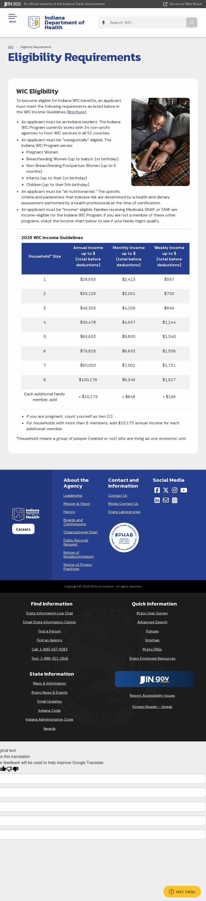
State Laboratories (124, 503)
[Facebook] (157, 481)
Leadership (73, 487)
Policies (152, 622)
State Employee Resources (152, 649)
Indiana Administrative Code (49, 710)
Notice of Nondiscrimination (79, 545)
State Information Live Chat (49, 604)
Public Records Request (76, 533)
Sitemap (152, 631)
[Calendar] (174, 491)
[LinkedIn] (157, 491)
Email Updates (49, 692)
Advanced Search (152, 613)
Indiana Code (49, 701)
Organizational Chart (81, 523)
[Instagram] (174, 481)
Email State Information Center (49, 613)
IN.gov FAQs (152, 640)
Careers (23, 520)
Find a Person (49, 622)
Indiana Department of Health (80, 18)
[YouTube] (183, 481)
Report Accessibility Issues (152, 687)
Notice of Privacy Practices (78, 558)
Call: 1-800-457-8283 (49, 640)
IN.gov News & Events (49, 683)
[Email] (166, 491)
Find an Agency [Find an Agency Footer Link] (49, 631)
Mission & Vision (77, 495)
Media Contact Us (123, 495)
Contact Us (117, 487)
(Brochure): (77, 103)
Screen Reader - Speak (152, 697)
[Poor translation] (12, 760)
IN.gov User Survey (152, 604)
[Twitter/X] (166, 481)
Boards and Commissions (75, 513)
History (69, 503)
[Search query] (173, 18)
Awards (49, 720)
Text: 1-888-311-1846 (49, 649)
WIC (10, 38)
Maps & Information (49, 674)
